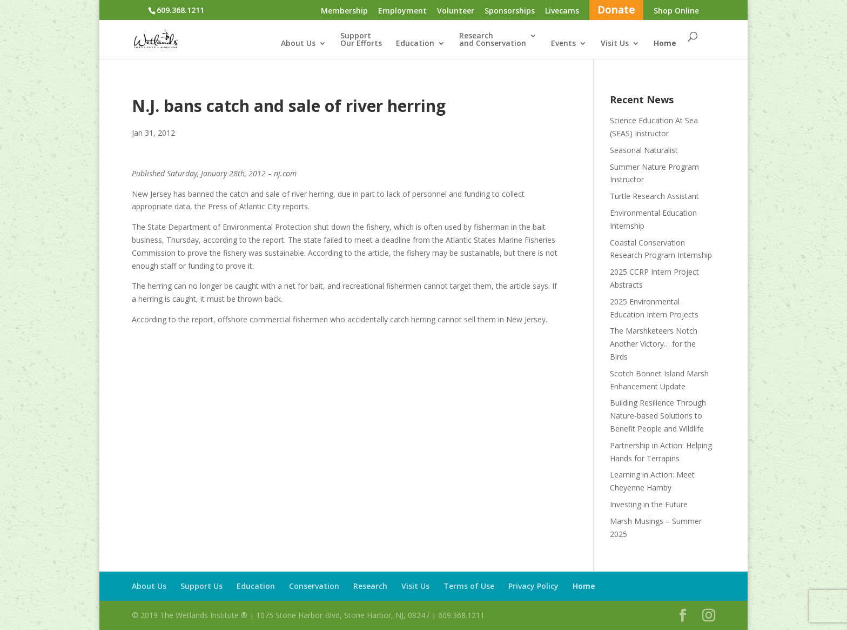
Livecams (562, 11)
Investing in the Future (649, 504)
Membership (344, 11)
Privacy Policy (533, 586)
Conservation (314, 586)
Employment (402, 11)
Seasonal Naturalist (644, 150)
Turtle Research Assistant (654, 196)
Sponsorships (510, 11)
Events (563, 43)
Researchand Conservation (492, 40)
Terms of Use (468, 586)
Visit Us (615, 43)
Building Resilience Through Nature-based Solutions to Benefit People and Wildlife (658, 415)
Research (370, 586)
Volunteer (455, 11)
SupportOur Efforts (361, 40)
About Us (298, 43)
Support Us (201, 586)
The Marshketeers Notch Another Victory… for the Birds (653, 344)
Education (415, 43)
